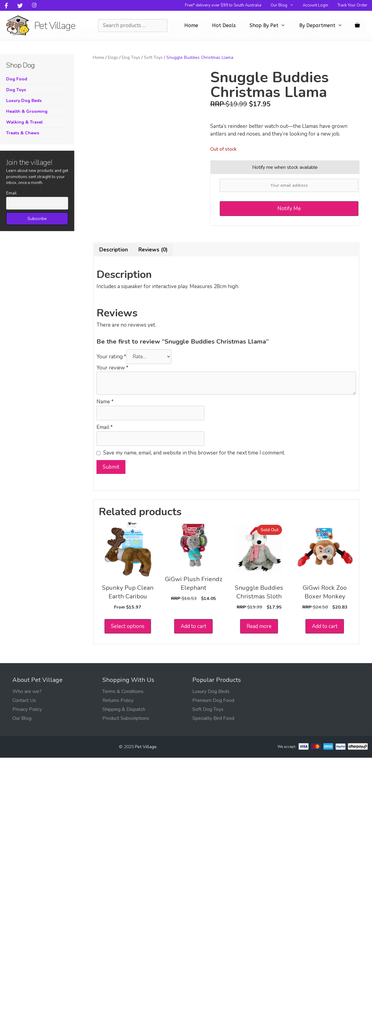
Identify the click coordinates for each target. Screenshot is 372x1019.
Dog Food (16, 79)
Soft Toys (153, 57)
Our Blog (284, 5)
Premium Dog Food (213, 700)
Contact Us (24, 700)
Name (105, 401)
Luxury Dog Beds (24, 101)
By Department (324, 25)
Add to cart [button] (193, 626)
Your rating (111, 356)
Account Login (315, 5)
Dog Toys (131, 57)
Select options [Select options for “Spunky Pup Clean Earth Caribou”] (128, 626)
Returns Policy (117, 700)
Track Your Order (352, 5)
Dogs (113, 57)
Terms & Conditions (123, 691)
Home (191, 25)
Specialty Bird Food (213, 718)
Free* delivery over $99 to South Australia (223, 5)
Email (104, 427)
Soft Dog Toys (207, 709)
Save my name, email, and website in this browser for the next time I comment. (194, 452)
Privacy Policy (27, 709)
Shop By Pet (271, 25)
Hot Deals (224, 25)
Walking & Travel (24, 122)
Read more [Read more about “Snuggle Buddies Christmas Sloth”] (259, 626)
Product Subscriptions (125, 718)
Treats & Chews (22, 133)
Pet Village (55, 25)
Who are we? (27, 691)
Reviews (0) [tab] (153, 249)
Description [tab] (113, 249)
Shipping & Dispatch (123, 709)
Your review (112, 367)
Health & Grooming (26, 111)
